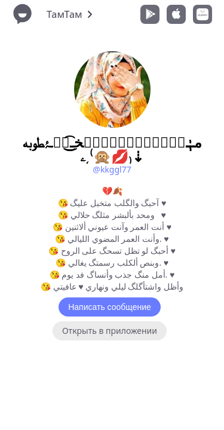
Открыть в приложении (109, 330)
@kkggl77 (112, 169)
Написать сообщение (109, 307)
